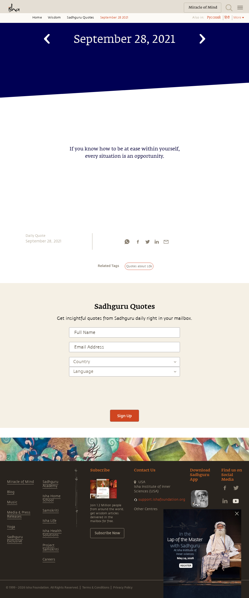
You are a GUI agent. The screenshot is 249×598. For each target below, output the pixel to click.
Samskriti (51, 510)
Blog (10, 492)
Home (37, 17)
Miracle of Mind (20, 482)
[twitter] (147, 243)
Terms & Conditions (95, 587)
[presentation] (124, 390)
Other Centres (146, 509)
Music (12, 502)
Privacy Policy (123, 587)
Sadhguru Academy (50, 484)
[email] (166, 243)
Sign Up (124, 415)
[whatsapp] (127, 243)
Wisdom (54, 17)
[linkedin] (156, 243)
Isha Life (49, 521)
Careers (49, 559)
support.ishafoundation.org (161, 499)
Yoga (11, 527)
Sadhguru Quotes (80, 17)
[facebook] (138, 243)
